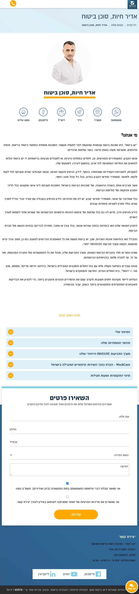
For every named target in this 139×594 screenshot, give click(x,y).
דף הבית (131, 25)
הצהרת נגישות (59, 589)
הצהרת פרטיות (79, 589)
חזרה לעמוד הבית (69, 314)
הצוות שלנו (117, 25)
